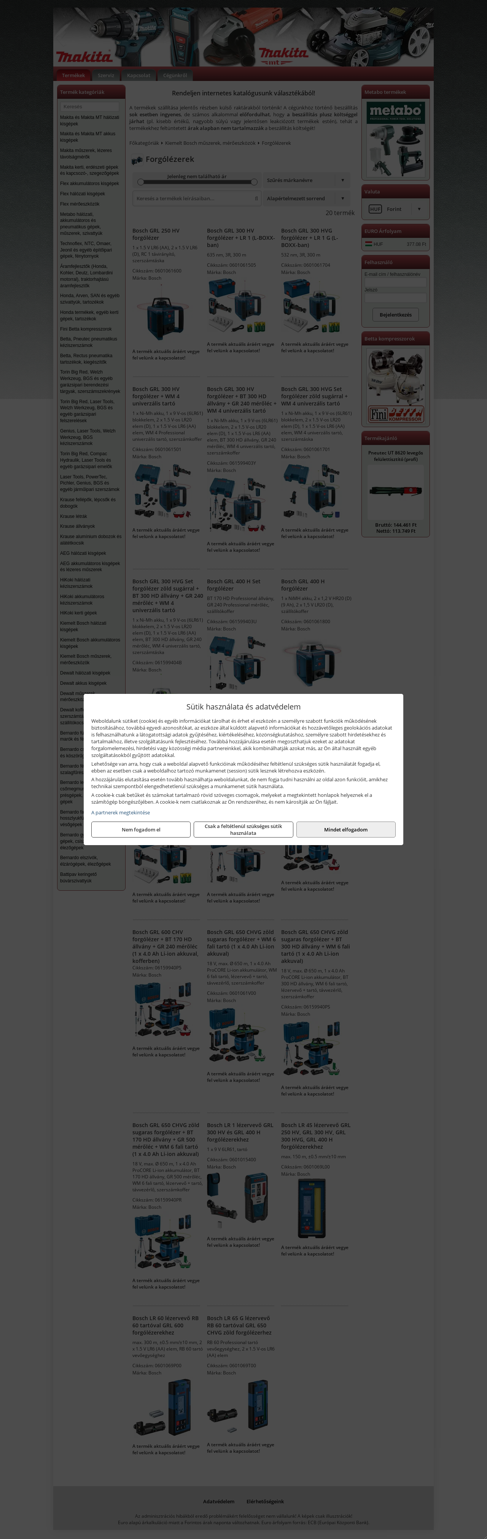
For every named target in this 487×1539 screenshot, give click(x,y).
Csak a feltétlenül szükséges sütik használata (243, 829)
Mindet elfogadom (346, 829)
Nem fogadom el (141, 829)
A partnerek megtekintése (120, 812)
